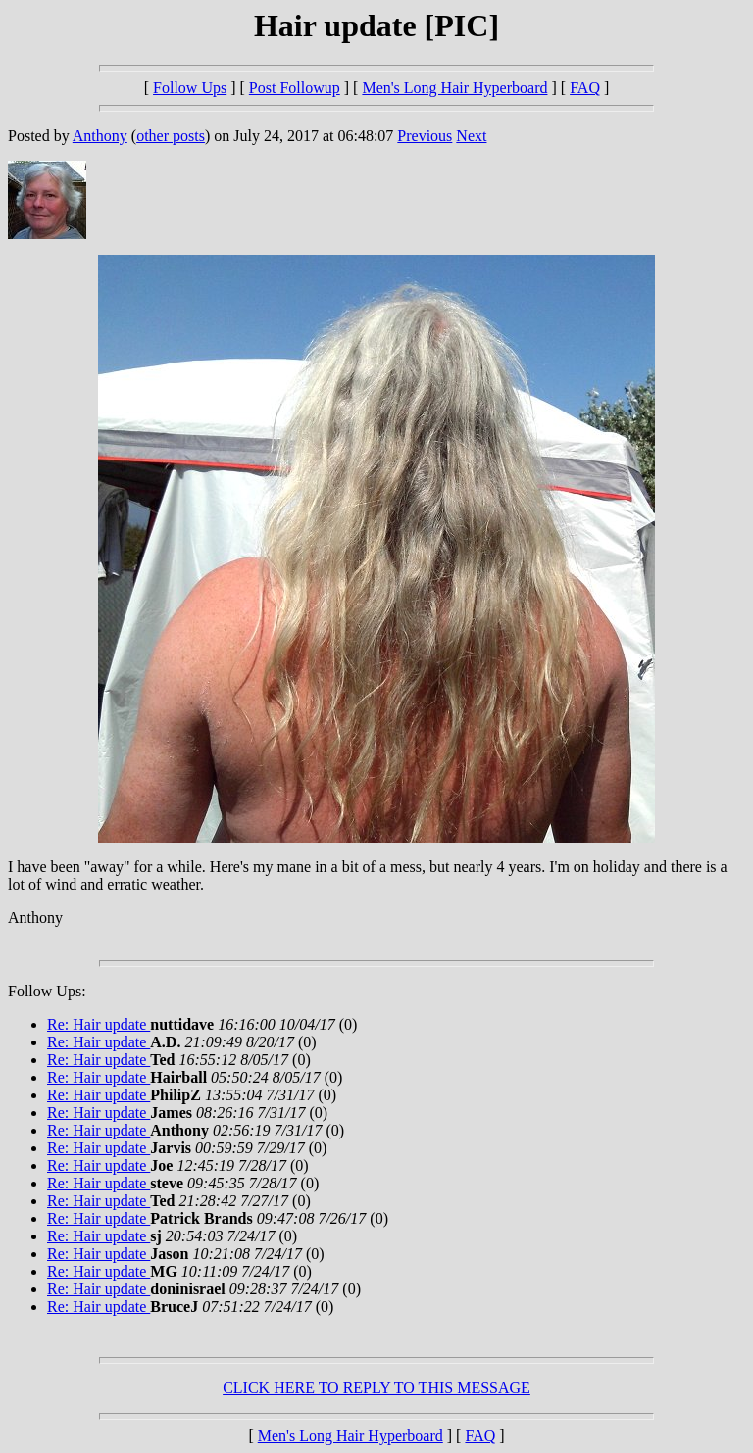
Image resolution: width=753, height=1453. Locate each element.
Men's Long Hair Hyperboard (454, 87)
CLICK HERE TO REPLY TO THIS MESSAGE (376, 1388)
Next (471, 135)
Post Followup (294, 87)
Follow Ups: (47, 991)
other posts (170, 135)
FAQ (585, 87)
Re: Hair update (98, 1024)
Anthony (100, 135)
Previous (424, 135)
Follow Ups (189, 87)
